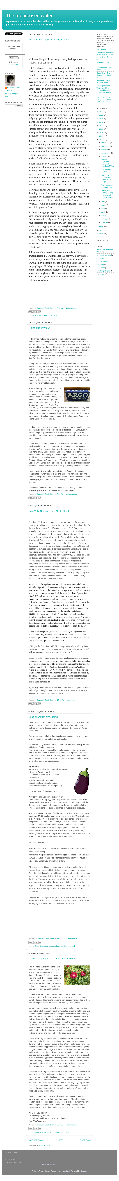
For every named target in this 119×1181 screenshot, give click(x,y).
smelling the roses (62, 1132)
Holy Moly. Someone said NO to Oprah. (49, 511)
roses (52, 1132)
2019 (101, 119)
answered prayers (104, 255)
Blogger (84, 1171)
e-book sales (102, 261)
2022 (101, 112)
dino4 (67, 1171)
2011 (101, 230)
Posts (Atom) (44, 1146)
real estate (44, 1132)
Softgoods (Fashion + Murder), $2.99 (105, 81)
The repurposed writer (29, 15)
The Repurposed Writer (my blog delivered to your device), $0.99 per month (104, 90)
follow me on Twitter (50, 1164)
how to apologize (103, 271)
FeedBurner (13, 65)
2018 (101, 122)
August (104, 157)
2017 (101, 126)
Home (60, 1140)
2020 (101, 115)
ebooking (100, 264)
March (104, 215)
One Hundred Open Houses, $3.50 (104, 69)
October (104, 150)
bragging (45, 315)
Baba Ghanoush (41, 946)
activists (38, 315)
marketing (100, 274)
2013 (101, 140)
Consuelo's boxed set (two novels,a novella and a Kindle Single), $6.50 (105, 56)
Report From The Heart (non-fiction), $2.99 (104, 75)
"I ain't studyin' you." (39, 328)
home (37, 1132)
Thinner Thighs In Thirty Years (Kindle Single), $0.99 (104, 99)
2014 (101, 136)
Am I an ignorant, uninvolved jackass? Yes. (51, 39)
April (103, 212)
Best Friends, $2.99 (104, 50)
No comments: (71, 308)
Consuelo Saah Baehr (13, 89)
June (103, 205)
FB (55, 315)
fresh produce (54, 946)
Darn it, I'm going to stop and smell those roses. (54, 958)
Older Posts (84, 1140)
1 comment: (71, 700)
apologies (100, 258)
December (105, 143)
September (106, 153)
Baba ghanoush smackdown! (44, 717)
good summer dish (68, 946)
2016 (101, 129)
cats (51, 315)
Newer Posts (35, 1140)
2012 (101, 227)
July (103, 202)
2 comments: (72, 939)
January (104, 222)
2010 (101, 234)
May (103, 209)
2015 (101, 133)
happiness (101, 268)
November (105, 146)
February (105, 219)
